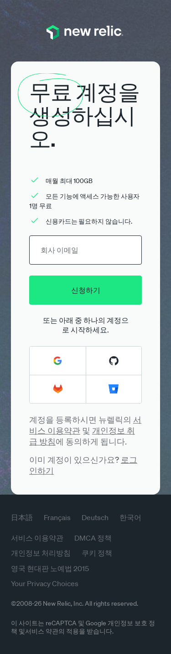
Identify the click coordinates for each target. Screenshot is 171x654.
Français (57, 517)
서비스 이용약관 (37, 537)
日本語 (22, 517)
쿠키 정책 (97, 552)
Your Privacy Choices (44, 583)
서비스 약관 (41, 631)
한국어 (130, 517)
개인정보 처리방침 (41, 552)
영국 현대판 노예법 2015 (50, 568)
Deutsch (95, 517)
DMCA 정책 (93, 537)
